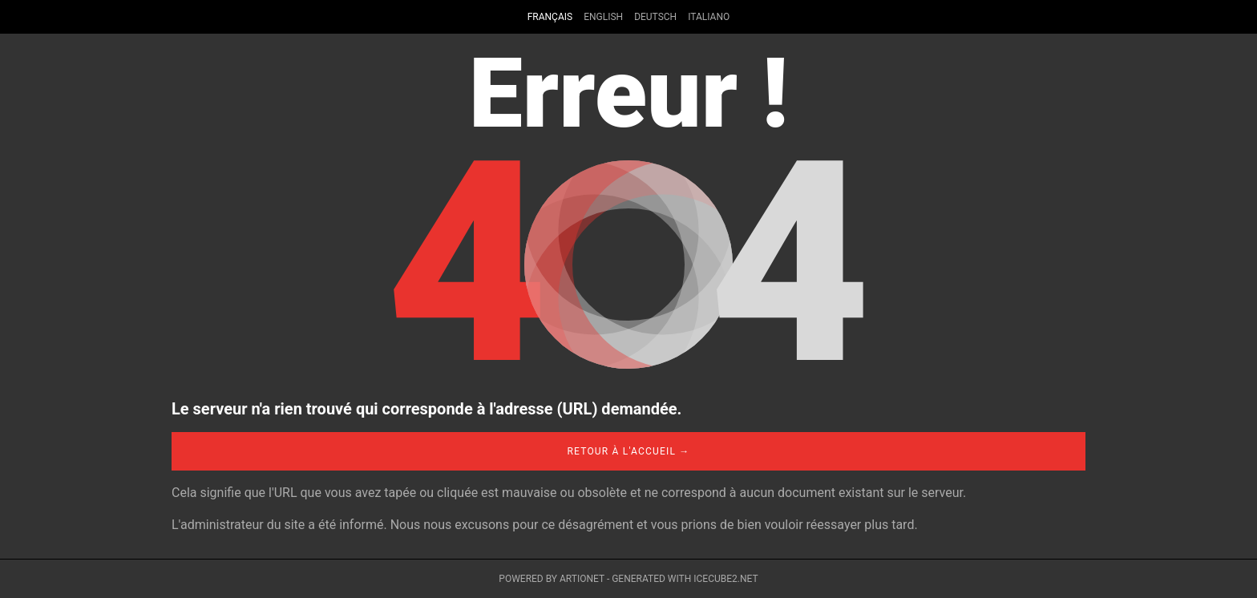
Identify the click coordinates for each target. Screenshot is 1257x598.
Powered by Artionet (551, 578)
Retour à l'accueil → (628, 451)
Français (549, 16)
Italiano (709, 16)
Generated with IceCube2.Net (685, 578)
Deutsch (655, 16)
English (603, 16)
